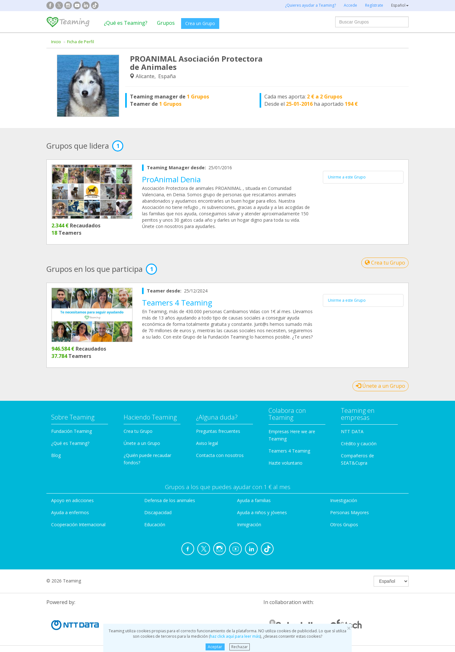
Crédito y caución (359, 443)
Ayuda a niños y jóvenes (262, 512)
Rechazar (239, 646)
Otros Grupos (344, 524)
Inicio (56, 41)
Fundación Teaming (71, 431)
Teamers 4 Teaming (177, 302)
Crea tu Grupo (385, 262)
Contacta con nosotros (220, 455)
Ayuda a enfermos (70, 512)
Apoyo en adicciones (72, 500)
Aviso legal (207, 443)
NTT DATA (352, 431)
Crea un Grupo (200, 23)
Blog (56, 455)
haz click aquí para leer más (235, 636)
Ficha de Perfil (80, 41)
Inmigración (249, 524)
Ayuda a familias (254, 500)
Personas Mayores (349, 512)
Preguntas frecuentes (218, 431)
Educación (154, 524)
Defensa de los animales (169, 500)
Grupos (166, 22)
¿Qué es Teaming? (125, 22)
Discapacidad (158, 512)
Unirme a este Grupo (347, 177)
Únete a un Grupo (380, 385)
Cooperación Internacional (78, 524)
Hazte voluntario (285, 463)
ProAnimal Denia (171, 179)
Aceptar (215, 646)
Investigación (343, 500)
